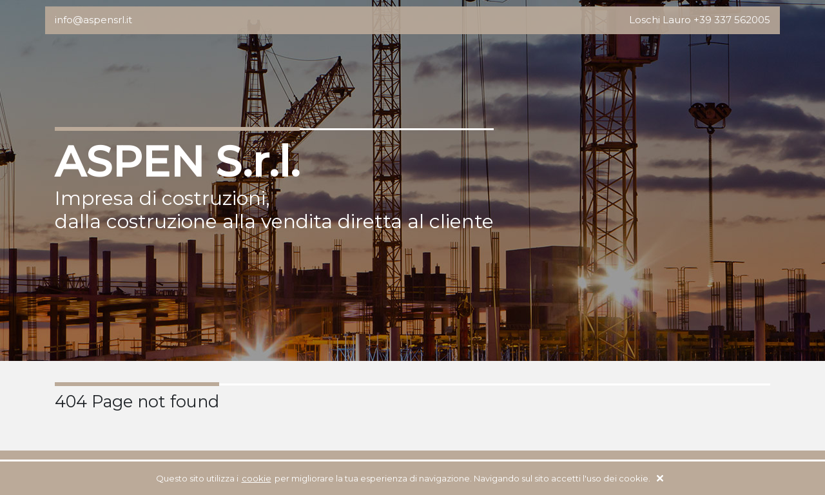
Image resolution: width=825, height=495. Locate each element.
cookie (256, 478)
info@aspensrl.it (93, 20)
